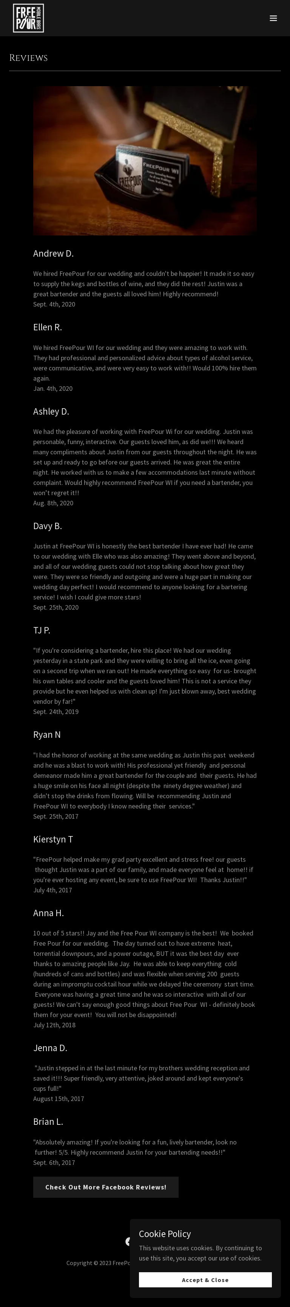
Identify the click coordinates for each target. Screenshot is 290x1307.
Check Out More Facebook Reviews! (106, 1187)
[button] (273, 18)
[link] (28, 18)
